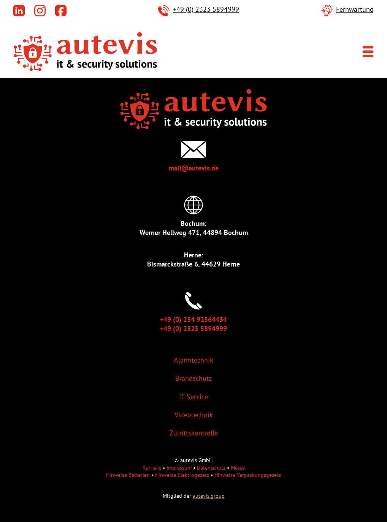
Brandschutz (193, 378)
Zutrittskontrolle (194, 433)
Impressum (179, 467)
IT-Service (193, 396)
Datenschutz (211, 467)
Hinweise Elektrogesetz (182, 474)
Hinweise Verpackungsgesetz (247, 474)
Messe (238, 467)
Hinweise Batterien (128, 474)
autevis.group (209, 495)
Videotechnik (193, 414)
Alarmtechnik (193, 360)
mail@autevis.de (194, 168)
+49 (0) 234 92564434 (193, 319)
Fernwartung (355, 9)
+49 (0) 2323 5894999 (206, 9)
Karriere (152, 467)
